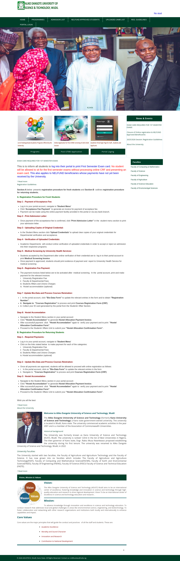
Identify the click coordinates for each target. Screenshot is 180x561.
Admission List (58, 20)
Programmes (38, 20)
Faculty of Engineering (139, 175)
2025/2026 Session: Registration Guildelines (144, 139)
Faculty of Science (138, 171)
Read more (22, 181)
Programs (35, 151)
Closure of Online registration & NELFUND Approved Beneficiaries (144, 133)
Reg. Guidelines (139, 20)
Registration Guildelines (26, 184)
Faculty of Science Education (142, 184)
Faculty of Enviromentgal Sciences (144, 188)
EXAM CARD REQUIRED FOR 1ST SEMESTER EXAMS (144, 126)
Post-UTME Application (71, 151)
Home (22, 20)
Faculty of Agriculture (139, 180)
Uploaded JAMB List (115, 20)
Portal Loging (108, 151)
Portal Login (26, 25)
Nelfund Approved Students (85, 20)
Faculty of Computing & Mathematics (145, 167)
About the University (135, 144)
